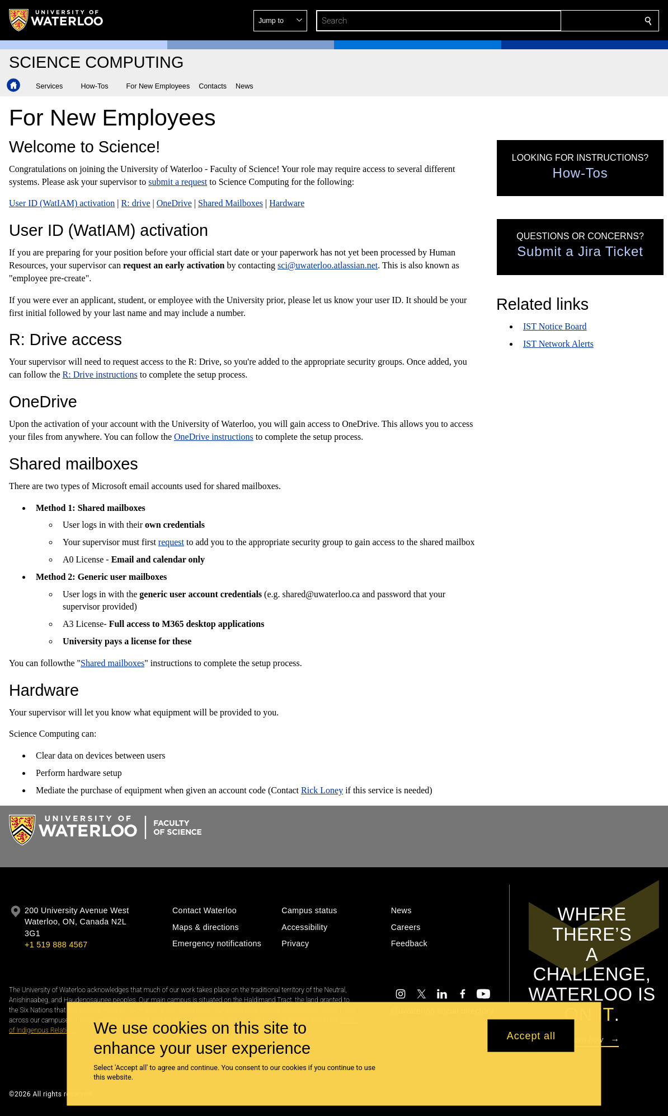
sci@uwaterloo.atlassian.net (327, 265)
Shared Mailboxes (230, 203)
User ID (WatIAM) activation (62, 203)
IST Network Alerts (558, 343)
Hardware (286, 203)
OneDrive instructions (213, 436)
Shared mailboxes (112, 663)
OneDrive (173, 203)
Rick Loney (322, 790)
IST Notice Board (554, 326)
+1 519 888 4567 (56, 944)
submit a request (177, 182)
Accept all (531, 1035)
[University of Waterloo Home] (56, 20)
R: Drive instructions (99, 374)
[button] (567, 21)
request (171, 542)
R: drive (135, 203)
